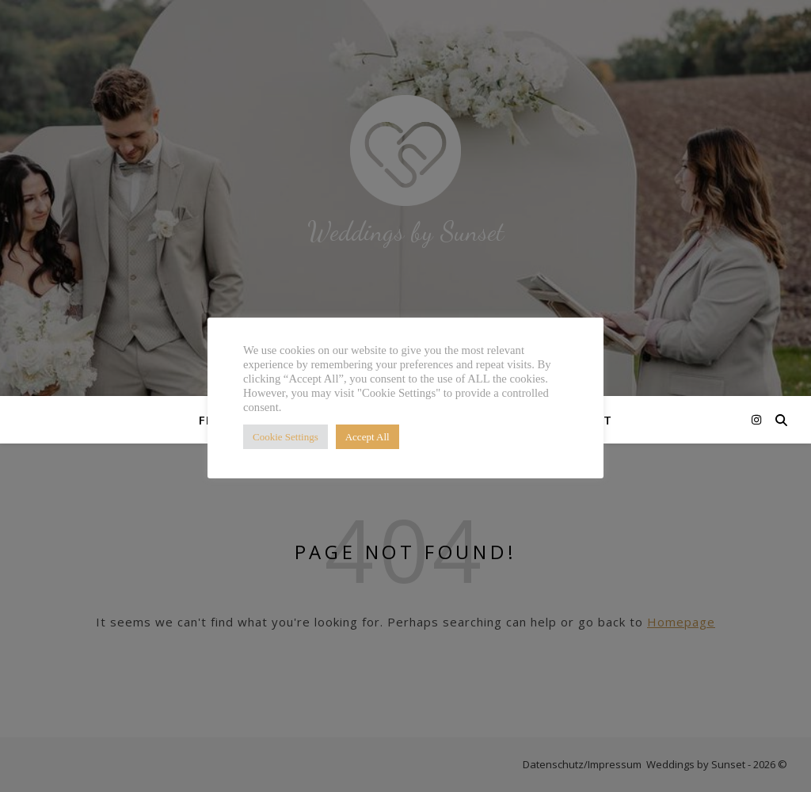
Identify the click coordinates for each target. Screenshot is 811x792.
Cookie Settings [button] (285, 437)
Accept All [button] (367, 437)
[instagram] (756, 419)
